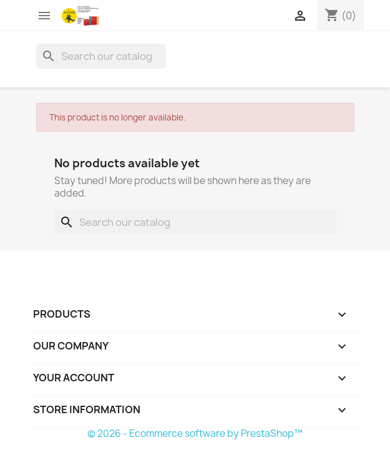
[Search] (101, 56)
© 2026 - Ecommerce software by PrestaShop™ (195, 433)
